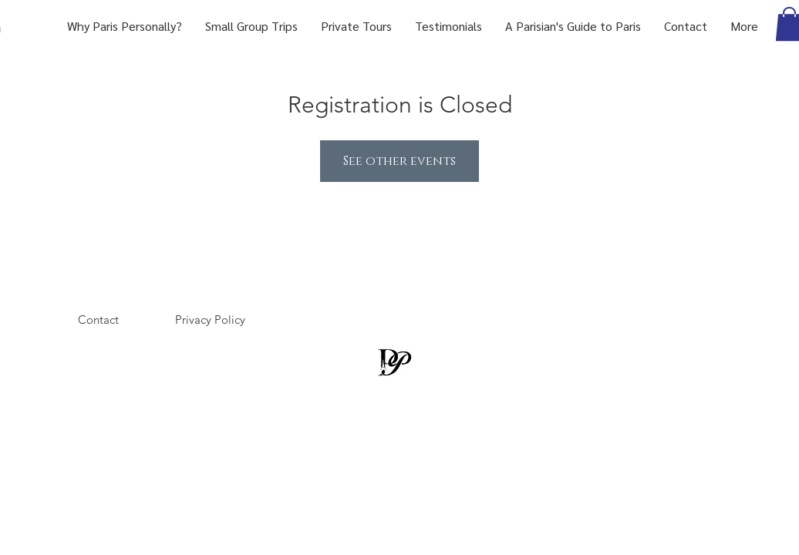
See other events (399, 161)
